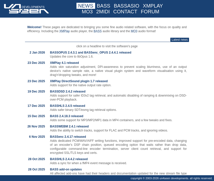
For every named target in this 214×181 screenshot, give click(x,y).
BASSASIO (126, 6)
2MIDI (103, 11)
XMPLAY (153, 6)
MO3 (87, 11)
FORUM (150, 11)
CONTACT (125, 11)
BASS (103, 6)
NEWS (85, 6)
